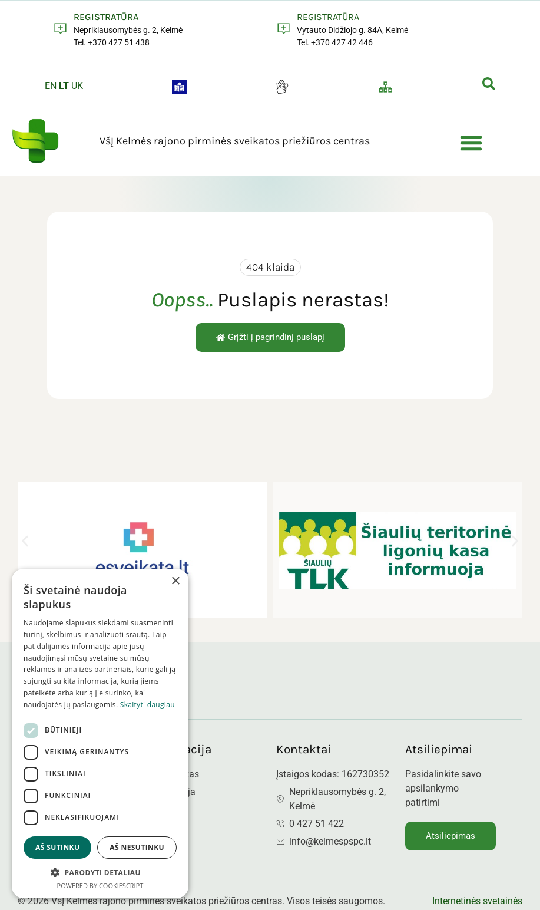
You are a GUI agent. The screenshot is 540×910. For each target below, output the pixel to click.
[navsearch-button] (488, 85)
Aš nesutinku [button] (137, 847)
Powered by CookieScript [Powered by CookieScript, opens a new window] (100, 885)
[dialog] (100, 733)
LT (64, 85)
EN (51, 85)
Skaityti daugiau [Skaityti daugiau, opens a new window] (147, 705)
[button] (471, 142)
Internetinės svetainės (477, 900)
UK (77, 85)
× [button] (175, 581)
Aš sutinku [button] (57, 847)
